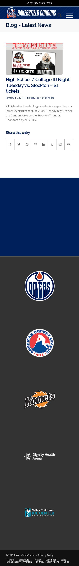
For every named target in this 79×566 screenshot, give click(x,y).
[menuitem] (57, 15)
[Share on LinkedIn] (44, 144)
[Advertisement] (39, 217)
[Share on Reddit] (60, 144)
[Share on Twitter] (19, 144)
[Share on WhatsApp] (27, 144)
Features (34, 97)
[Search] (57, 15)
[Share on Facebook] (10, 144)
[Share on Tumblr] (52, 144)
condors (49, 97)
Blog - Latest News (28, 25)
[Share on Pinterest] (35, 144)
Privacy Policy (46, 555)
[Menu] (67, 15)
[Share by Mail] (69, 144)
